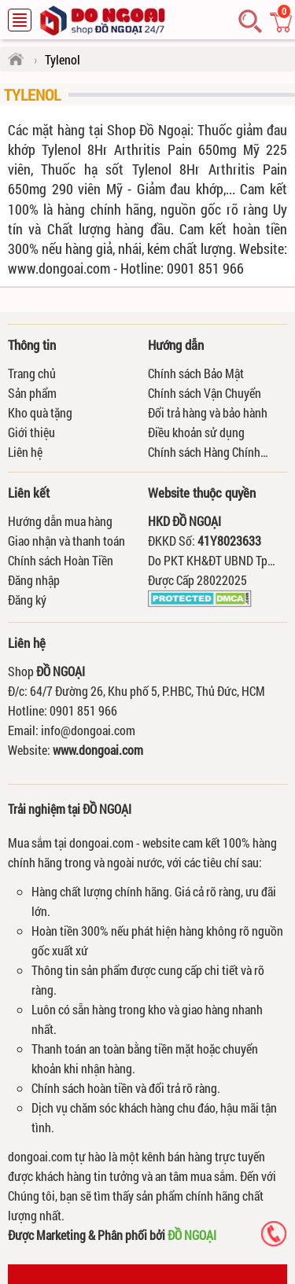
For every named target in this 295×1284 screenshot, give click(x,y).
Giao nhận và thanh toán (66, 540)
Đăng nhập (34, 580)
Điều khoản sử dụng (196, 432)
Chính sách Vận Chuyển (204, 392)
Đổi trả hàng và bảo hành (207, 412)
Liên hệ (25, 451)
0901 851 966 (83, 710)
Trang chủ (32, 373)
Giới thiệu (31, 432)
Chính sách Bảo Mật (196, 373)
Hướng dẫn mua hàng (60, 521)
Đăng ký (27, 599)
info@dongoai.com (88, 730)
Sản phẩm (32, 392)
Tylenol (32, 94)
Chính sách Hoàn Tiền (60, 560)
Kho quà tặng (40, 412)
